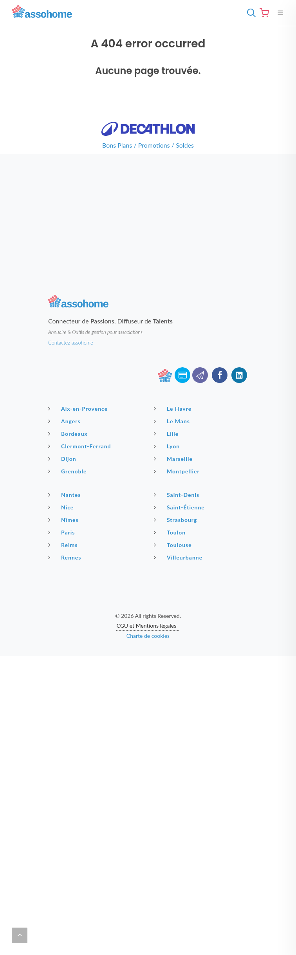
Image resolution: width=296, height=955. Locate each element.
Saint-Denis (177, 494)
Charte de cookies (148, 635)
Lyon (168, 446)
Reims (64, 544)
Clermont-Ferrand (80, 446)
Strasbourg (176, 519)
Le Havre (173, 408)
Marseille (174, 458)
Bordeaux (69, 433)
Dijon (63, 458)
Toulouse (174, 544)
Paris (62, 532)
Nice (62, 507)
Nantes (65, 494)
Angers (65, 421)
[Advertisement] (148, 209)
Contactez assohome (70, 342)
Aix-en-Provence (79, 408)
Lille (167, 433)
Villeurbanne (179, 557)
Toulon (171, 532)
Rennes (65, 557)
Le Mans (173, 421)
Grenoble (68, 471)
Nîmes (64, 519)
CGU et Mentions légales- (147, 625)
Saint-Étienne (180, 507)
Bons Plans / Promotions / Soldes (148, 145)
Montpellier (178, 471)
